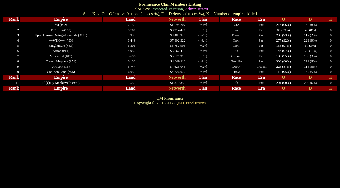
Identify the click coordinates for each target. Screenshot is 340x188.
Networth (177, 19)
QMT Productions (191, 103)
